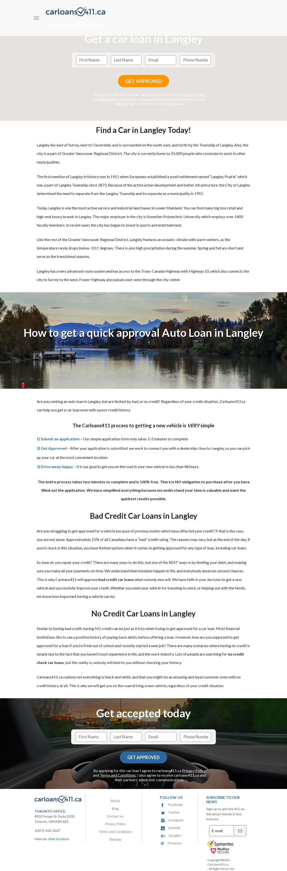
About (115, 801)
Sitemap (115, 839)
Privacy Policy (194, 94)
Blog (115, 808)
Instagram (172, 820)
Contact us (115, 816)
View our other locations (51, 839)
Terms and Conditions (118, 99)
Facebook (172, 804)
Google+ (171, 835)
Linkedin (171, 828)
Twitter (170, 812)
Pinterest (171, 843)
